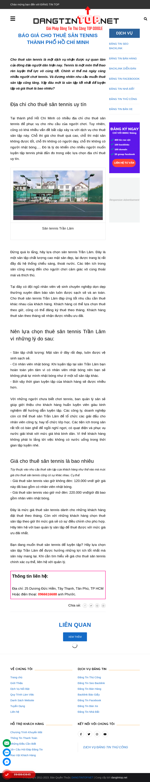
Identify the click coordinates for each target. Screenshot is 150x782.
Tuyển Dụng (17, 706)
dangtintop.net (119, 777)
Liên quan (75, 625)
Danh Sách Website (22, 700)
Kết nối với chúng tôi (96, 724)
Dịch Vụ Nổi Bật (20, 688)
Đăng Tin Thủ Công (89, 677)
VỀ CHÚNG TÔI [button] (21, 669)
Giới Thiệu (16, 683)
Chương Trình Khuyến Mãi (26, 732)
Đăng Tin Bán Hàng (89, 688)
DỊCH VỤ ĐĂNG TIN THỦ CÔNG (105, 747)
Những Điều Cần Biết (23, 743)
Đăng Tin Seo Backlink (91, 683)
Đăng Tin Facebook (89, 700)
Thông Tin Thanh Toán (23, 737)
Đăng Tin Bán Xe (88, 706)
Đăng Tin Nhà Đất (88, 711)
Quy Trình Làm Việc (22, 694)
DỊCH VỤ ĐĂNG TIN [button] (92, 669)
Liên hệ (14, 711)
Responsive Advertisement (124, 199)
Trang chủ (16, 677)
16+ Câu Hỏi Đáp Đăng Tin (26, 749)
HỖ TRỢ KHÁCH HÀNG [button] (27, 724)
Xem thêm (75, 636)
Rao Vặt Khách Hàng (23, 755)
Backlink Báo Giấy (89, 694)
